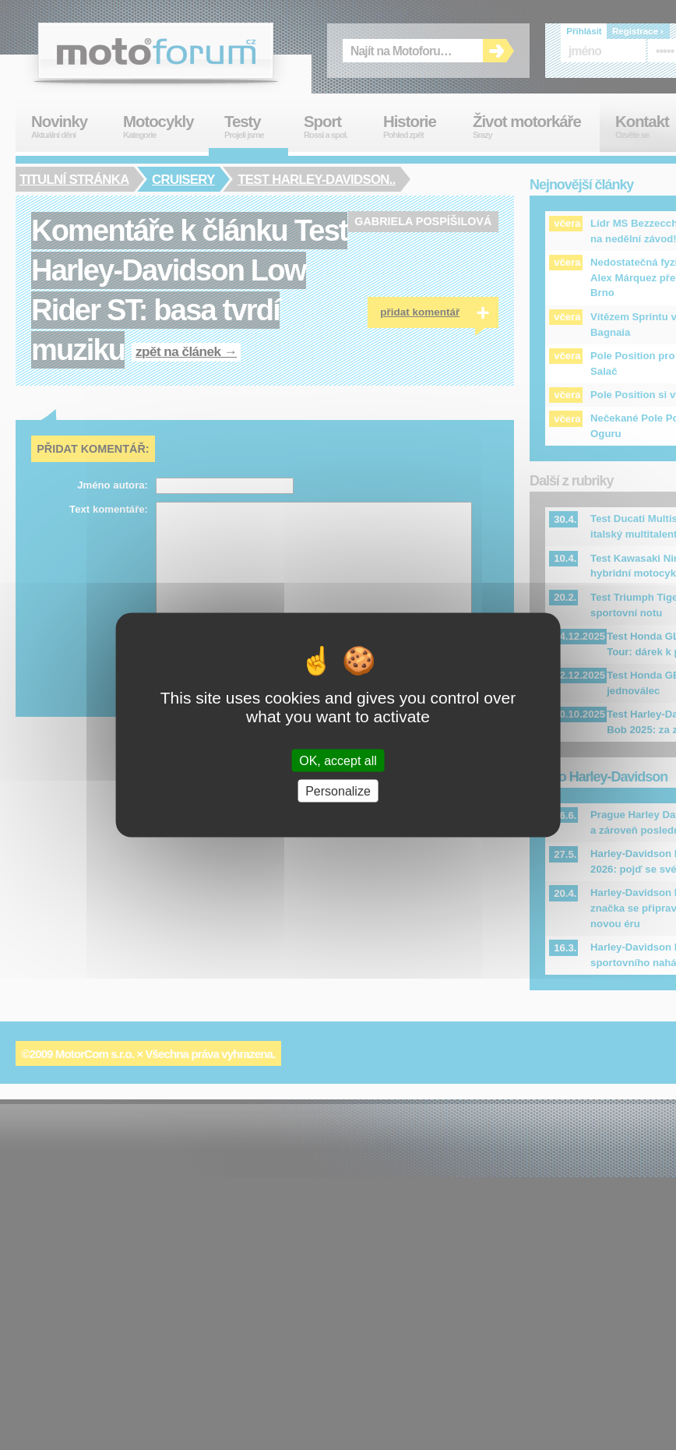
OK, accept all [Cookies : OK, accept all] (338, 760)
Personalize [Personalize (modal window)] (338, 791)
